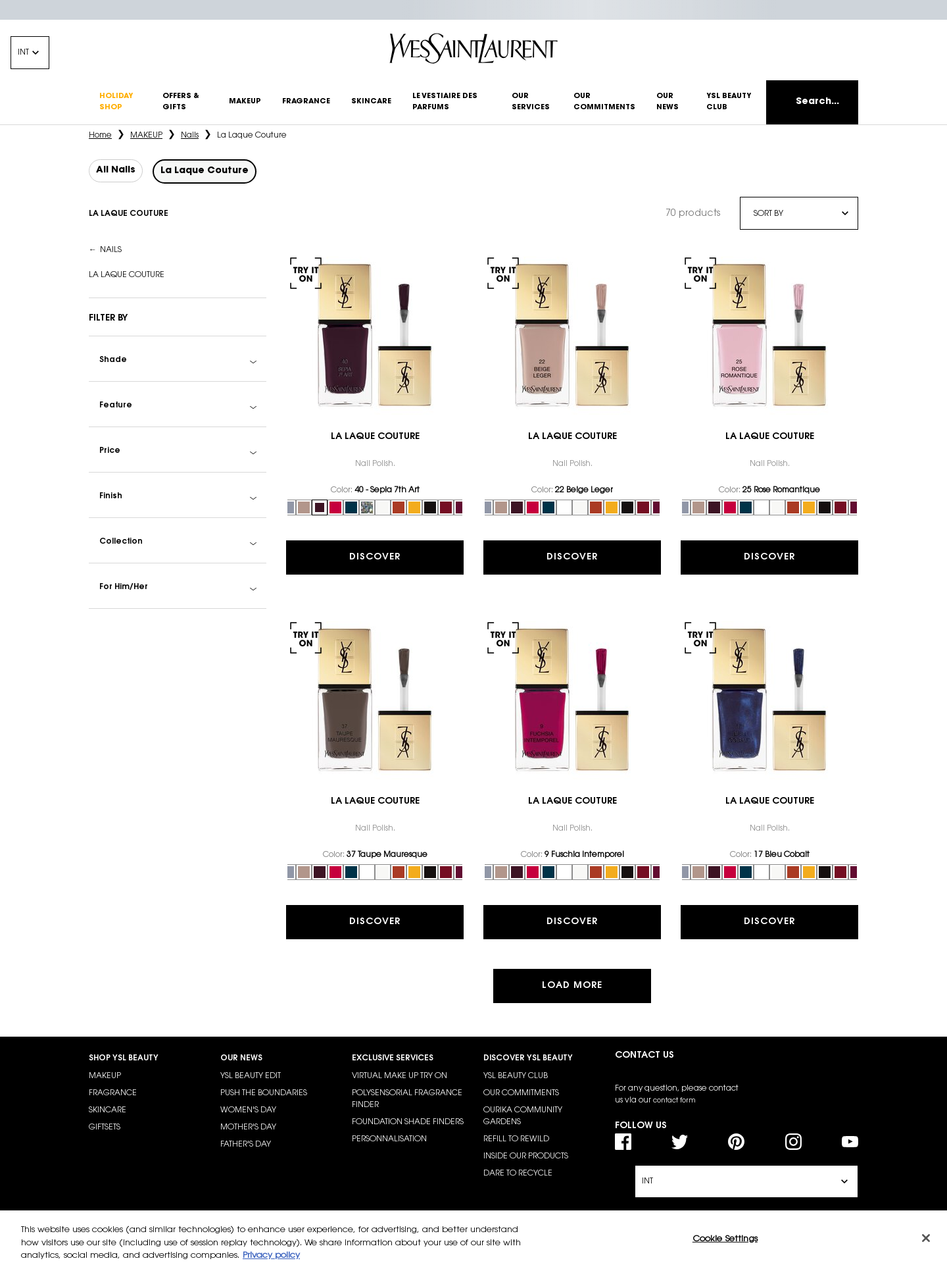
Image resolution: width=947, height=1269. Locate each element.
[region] (473, 1239)
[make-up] (245, 102)
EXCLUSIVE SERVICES (392, 1058)
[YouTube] (850, 1141)
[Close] (925, 1238)
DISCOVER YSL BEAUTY (528, 1058)
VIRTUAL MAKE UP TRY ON (399, 1076)
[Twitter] (679, 1141)
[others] (185, 102)
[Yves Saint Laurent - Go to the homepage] (473, 48)
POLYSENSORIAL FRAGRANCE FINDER (407, 1099)
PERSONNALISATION (389, 1139)
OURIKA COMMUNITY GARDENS (522, 1116)
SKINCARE (107, 1110)
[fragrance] (306, 102)
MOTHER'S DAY (248, 1127)
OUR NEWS (241, 1058)
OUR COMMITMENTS (521, 1093)
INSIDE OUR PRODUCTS (525, 1156)
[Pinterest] (736, 1141)
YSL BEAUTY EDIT (250, 1076)
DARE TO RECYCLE (517, 1174)
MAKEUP (105, 1076)
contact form (674, 1101)
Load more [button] (572, 986)
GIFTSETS (104, 1127)
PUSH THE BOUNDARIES (263, 1093)
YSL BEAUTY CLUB (515, 1076)
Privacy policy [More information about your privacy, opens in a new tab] (271, 1255)
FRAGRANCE (113, 1093)
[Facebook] (623, 1141)
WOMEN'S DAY (248, 1110)
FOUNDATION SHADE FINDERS (408, 1122)
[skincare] (371, 102)
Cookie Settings (725, 1238)
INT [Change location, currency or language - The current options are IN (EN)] (23, 53)
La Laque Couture (126, 275)
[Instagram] (793, 1141)
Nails (111, 250)
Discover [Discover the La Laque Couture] (375, 557)
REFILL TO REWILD (516, 1139)
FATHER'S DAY (245, 1145)
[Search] (812, 102)
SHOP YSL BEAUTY (123, 1058)
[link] (375, 335)
